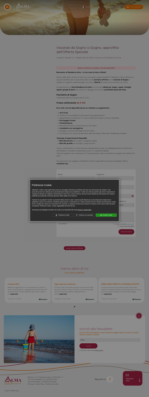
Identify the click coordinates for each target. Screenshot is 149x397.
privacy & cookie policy (84, 210)
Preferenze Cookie (62, 215)
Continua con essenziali (84, 215)
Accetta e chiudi (106, 215)
